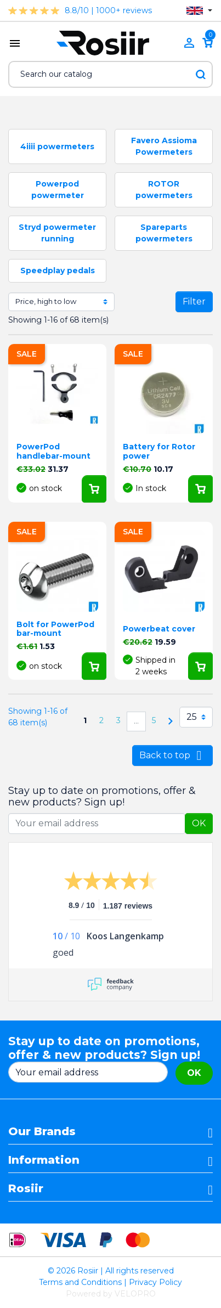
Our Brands (42, 1131)
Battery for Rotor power (159, 451)
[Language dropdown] (199, 10)
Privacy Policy (155, 1282)
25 (191, 717)
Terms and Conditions (80, 1282)
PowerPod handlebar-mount (53, 451)
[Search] (110, 74)
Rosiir (25, 1188)
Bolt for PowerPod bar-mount (55, 629)
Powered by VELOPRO (111, 1294)
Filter (194, 301)
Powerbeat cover (159, 629)
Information (44, 1159)
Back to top (172, 755)
